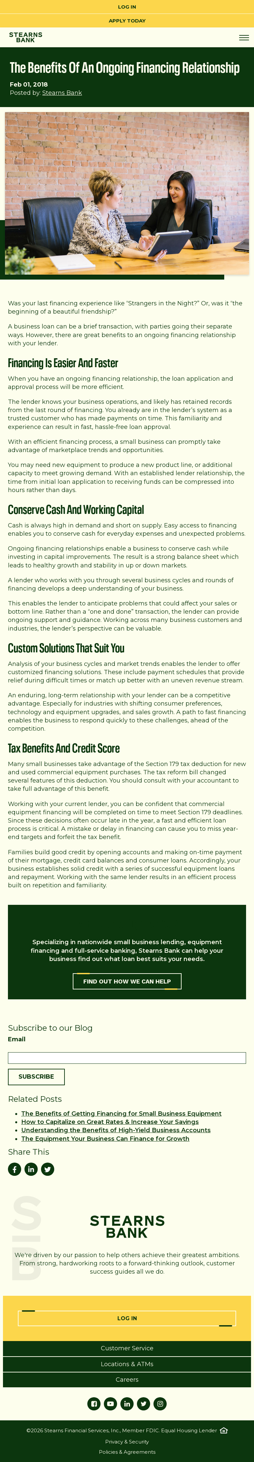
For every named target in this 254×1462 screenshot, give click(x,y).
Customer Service (127, 1348)
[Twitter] (143, 1403)
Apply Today (127, 21)
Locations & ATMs (127, 1364)
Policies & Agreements (127, 1452)
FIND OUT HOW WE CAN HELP (127, 981)
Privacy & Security (127, 1442)
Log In (127, 7)
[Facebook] (94, 1403)
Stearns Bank (62, 92)
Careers (127, 1379)
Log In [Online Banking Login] (127, 1318)
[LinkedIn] (127, 1403)
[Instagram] (160, 1403)
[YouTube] (110, 1403)
